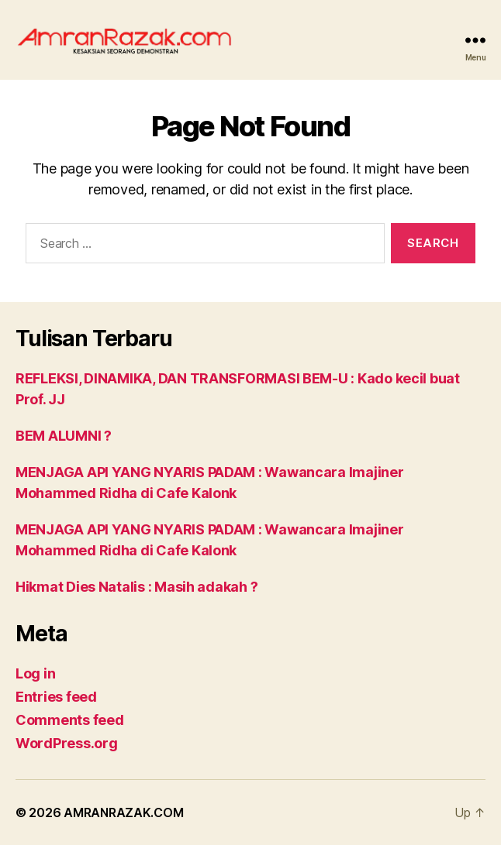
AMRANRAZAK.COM (123, 812)
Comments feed (70, 720)
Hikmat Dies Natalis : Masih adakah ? (136, 587)
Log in (35, 673)
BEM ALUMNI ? (64, 436)
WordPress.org (67, 743)
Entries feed (56, 697)
